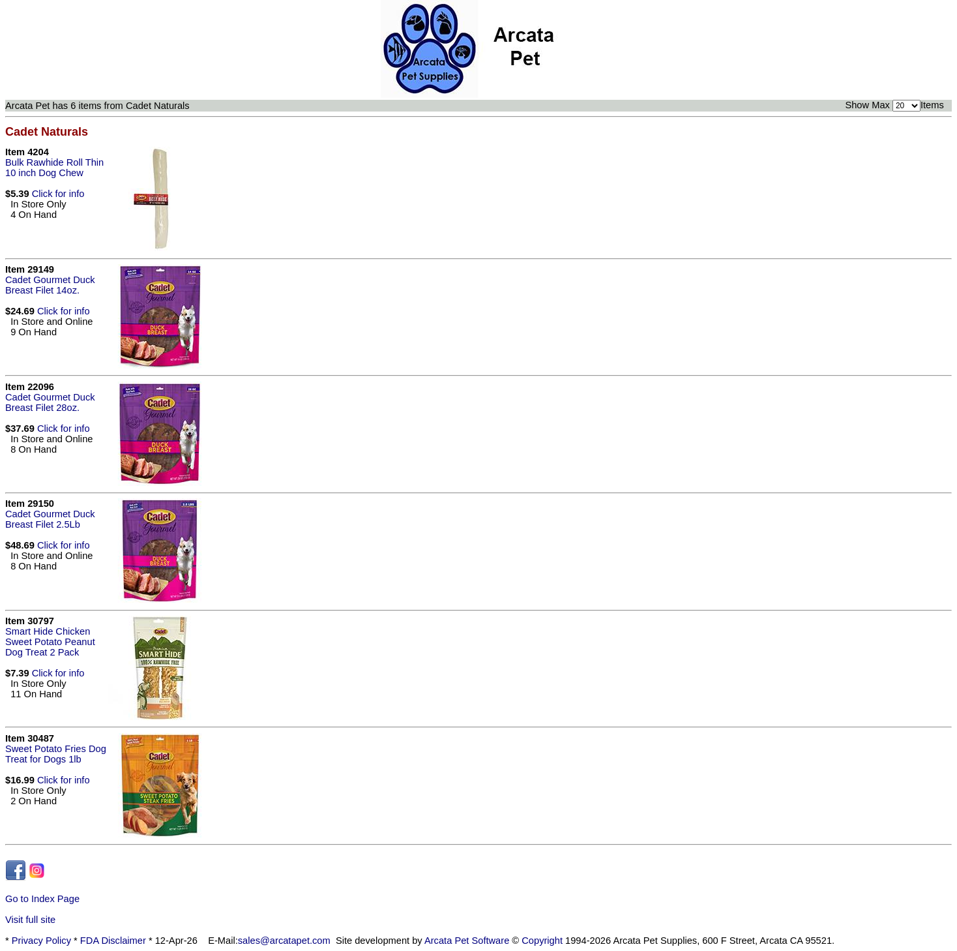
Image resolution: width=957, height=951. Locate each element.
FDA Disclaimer (113, 940)
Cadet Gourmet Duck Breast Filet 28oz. (50, 402)
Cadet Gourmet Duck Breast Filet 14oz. (50, 285)
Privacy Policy (41, 940)
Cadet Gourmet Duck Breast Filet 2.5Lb (50, 519)
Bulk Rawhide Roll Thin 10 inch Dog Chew (54, 167)
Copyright (542, 940)
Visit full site (30, 919)
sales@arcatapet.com (284, 940)
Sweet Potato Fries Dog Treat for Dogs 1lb (55, 754)
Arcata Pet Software (466, 940)
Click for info (58, 194)
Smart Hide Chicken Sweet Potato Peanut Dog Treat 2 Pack (50, 641)
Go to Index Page (42, 899)
